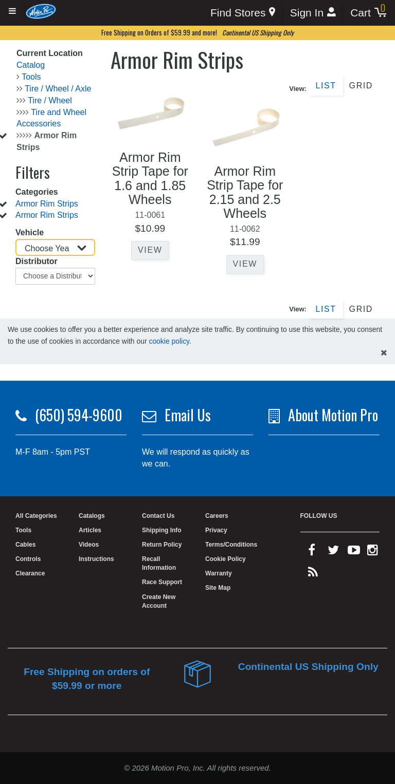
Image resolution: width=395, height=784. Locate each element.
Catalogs (92, 515)
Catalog (30, 65)
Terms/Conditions (231, 544)
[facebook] (311, 552)
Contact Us (158, 515)
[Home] (41, 11)
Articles (90, 530)
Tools (31, 76)
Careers (216, 515)
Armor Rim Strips (46, 203)
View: (298, 88)
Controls (28, 559)
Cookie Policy (225, 559)
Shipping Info (162, 530)
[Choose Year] (55, 247)
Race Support (162, 582)
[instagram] (372, 552)
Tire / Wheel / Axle (58, 88)
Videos (89, 544)
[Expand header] (13, 11)
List (325, 85)
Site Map (217, 587)
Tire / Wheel (50, 100)
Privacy (216, 530)
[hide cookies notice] (384, 353)
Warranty (218, 573)
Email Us (188, 414)
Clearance (30, 573)
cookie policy (169, 341)
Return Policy (162, 544)
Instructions (96, 559)
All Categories (36, 515)
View (150, 250)
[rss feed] (313, 574)
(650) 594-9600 (78, 414)
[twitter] (333, 552)
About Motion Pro (333, 414)
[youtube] (354, 552)
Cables (25, 544)
